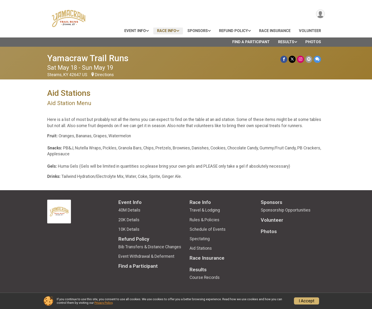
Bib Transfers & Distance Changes (149, 246)
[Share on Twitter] (292, 59)
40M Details (129, 210)
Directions (104, 74)
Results (286, 42)
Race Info (166, 30)
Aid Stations (201, 248)
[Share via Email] (308, 59)
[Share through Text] (317, 59)
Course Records (205, 277)
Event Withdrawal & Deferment (146, 256)
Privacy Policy (103, 302)
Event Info (135, 30)
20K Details (129, 219)
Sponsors (197, 30)
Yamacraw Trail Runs (88, 58)
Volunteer (310, 30)
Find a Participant (251, 42)
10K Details (129, 229)
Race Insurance (275, 30)
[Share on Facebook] (283, 59)
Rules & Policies (204, 219)
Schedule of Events (208, 229)
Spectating (200, 238)
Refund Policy (233, 30)
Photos (313, 42)
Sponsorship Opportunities (286, 210)
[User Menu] (320, 13)
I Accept (306, 301)
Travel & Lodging (205, 210)
